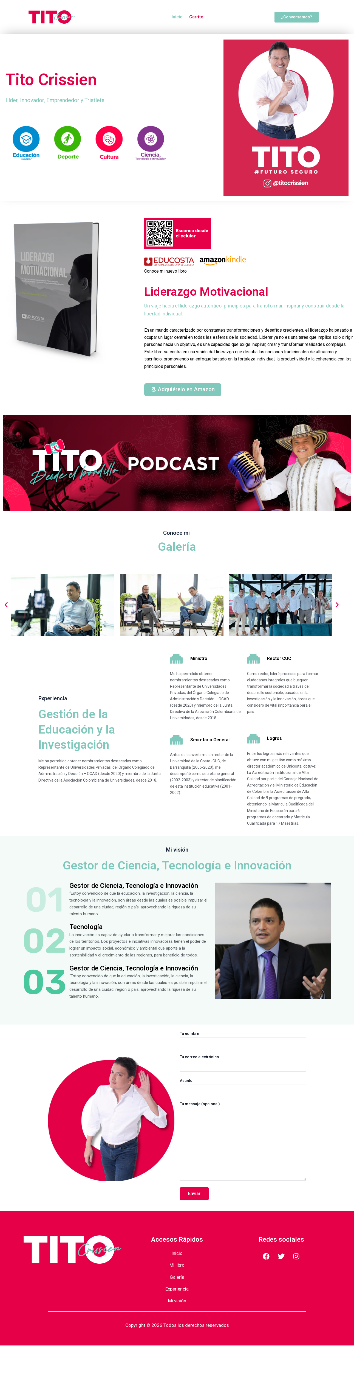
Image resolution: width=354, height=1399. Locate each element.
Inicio (177, 16)
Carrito (196, 16)
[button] (6, 604)
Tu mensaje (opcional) (243, 1142)
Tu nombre (243, 1039)
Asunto (243, 1086)
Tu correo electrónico (243, 1063)
